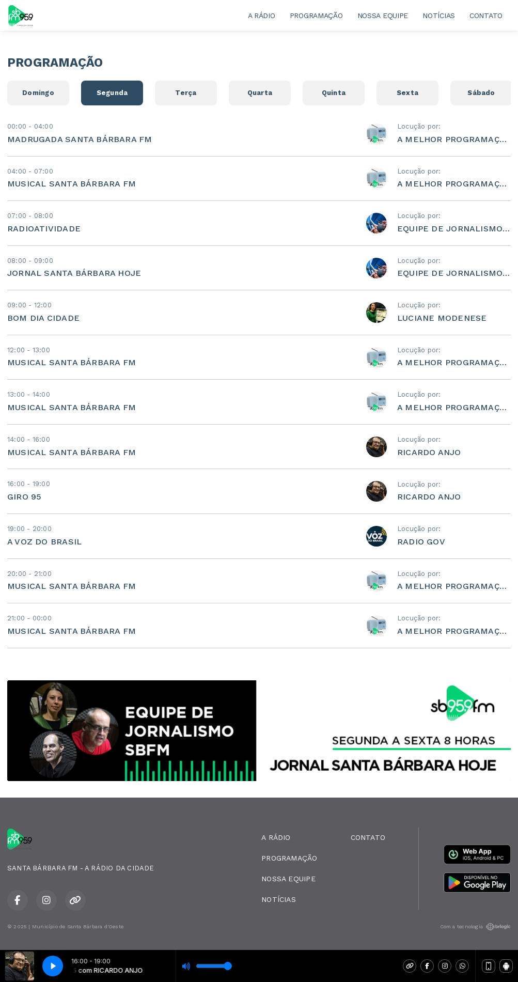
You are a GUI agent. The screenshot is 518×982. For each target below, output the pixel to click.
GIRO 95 (24, 497)
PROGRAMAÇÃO (316, 15)
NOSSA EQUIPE (383, 15)
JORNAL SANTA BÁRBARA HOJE (74, 273)
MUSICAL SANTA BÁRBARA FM (71, 184)
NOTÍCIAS (438, 15)
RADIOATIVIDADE (44, 228)
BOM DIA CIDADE (43, 318)
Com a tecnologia (475, 926)
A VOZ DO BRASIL (44, 542)
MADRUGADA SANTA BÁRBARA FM (79, 139)
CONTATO (486, 15)
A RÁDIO (261, 15)
